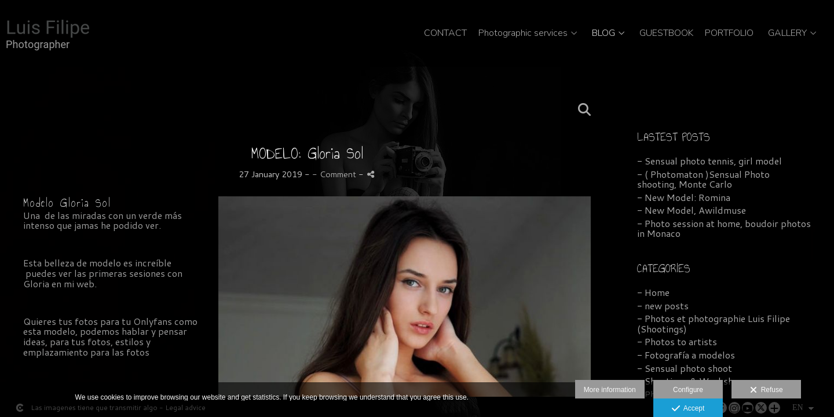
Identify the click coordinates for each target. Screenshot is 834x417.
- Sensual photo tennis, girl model (709, 160)
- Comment (335, 174)
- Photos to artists (677, 341)
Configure (688, 390)
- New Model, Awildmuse (691, 210)
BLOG (603, 33)
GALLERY (787, 33)
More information (610, 390)
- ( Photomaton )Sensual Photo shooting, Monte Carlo (703, 179)
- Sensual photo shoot (684, 368)
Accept (688, 409)
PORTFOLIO (729, 33)
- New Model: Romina (683, 197)
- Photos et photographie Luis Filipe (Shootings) (713, 323)
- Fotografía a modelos (686, 354)
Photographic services (523, 33)
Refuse (766, 390)
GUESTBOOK (666, 33)
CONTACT (445, 33)
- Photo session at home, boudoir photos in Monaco (724, 228)
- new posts (663, 305)
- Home (653, 292)
